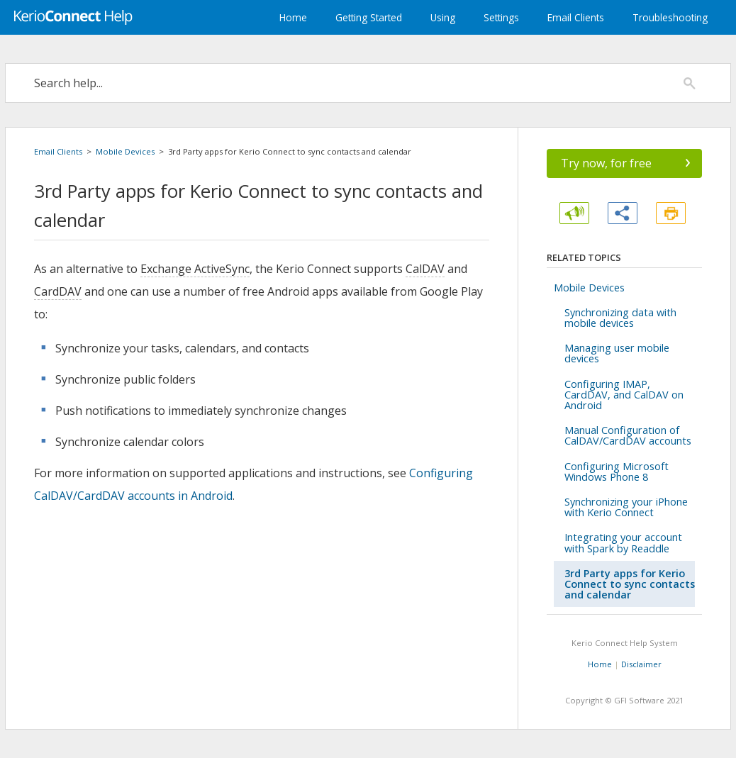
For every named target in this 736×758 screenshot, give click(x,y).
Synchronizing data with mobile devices (620, 318)
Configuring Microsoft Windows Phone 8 (616, 471)
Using (442, 17)
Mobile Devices (125, 151)
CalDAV (425, 269)
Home (293, 17)
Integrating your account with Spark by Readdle (623, 542)
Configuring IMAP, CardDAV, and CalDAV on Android (624, 394)
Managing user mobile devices (616, 353)
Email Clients (575, 17)
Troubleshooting (670, 17)
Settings (501, 17)
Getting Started (368, 17)
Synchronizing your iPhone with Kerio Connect (626, 507)
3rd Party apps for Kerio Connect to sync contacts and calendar (629, 584)
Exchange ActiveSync (195, 269)
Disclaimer (641, 664)
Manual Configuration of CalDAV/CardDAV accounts (627, 435)
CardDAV (58, 291)
